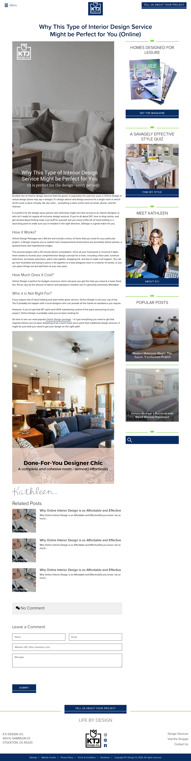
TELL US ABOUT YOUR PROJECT (164, 4)
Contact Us (181, 744)
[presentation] (35, 676)
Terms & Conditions (87, 757)
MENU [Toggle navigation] (11, 5)
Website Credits (48, 757)
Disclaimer (105, 757)
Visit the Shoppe (177, 739)
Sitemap (33, 757)
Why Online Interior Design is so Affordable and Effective (80, 510)
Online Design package (58, 319)
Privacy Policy (67, 757)
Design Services (178, 733)
